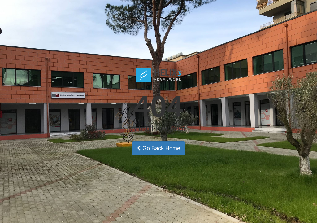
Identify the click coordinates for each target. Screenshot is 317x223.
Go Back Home (158, 148)
